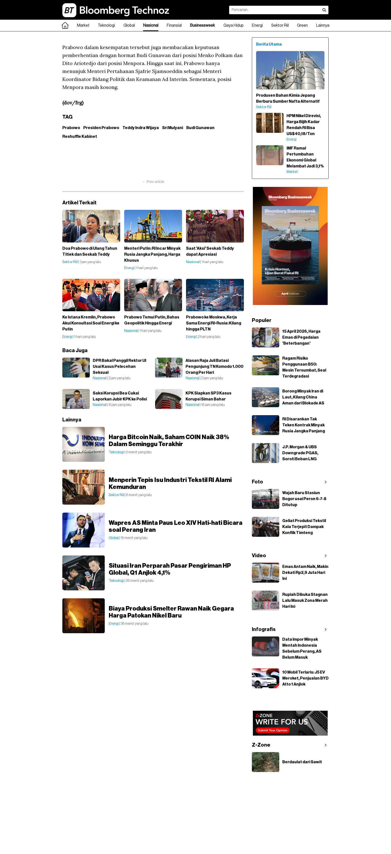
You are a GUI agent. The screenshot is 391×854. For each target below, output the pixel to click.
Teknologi (106, 25)
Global (129, 25)
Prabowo (71, 128)
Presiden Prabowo (101, 128)
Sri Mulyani (172, 128)
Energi (257, 25)
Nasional (150, 25)
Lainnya (322, 25)
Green (302, 25)
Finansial (174, 25)
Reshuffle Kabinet (79, 137)
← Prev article (153, 182)
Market (83, 25)
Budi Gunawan (200, 128)
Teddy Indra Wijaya (140, 128)
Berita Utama (269, 44)
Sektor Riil (280, 25)
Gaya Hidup (233, 25)
